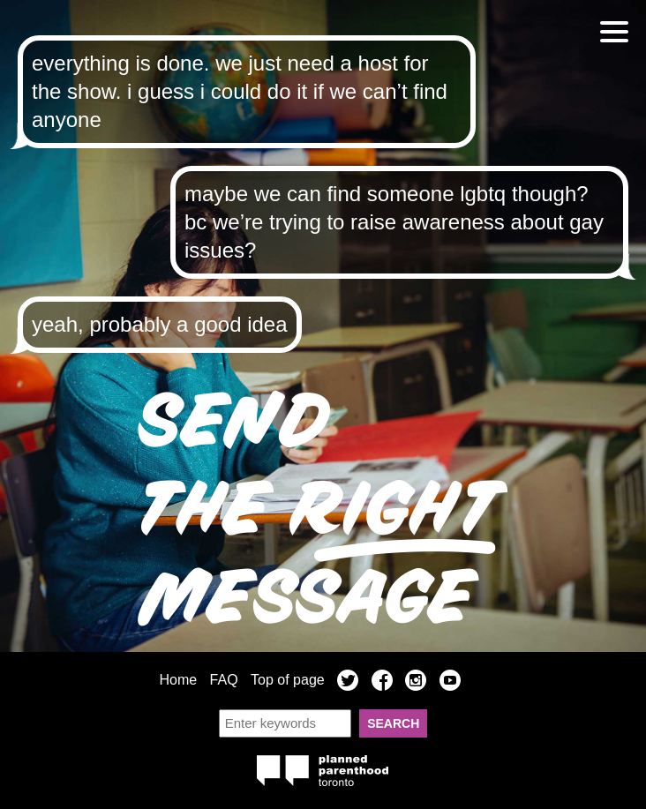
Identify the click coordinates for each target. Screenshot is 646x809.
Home (178, 679)
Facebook (382, 683)
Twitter (347, 683)
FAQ (224, 679)
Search (393, 723)
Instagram (415, 683)
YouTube (450, 683)
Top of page (288, 679)
